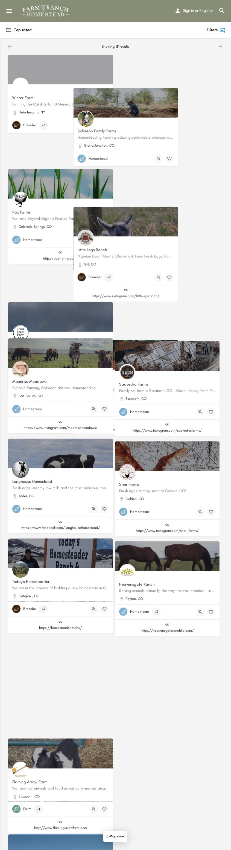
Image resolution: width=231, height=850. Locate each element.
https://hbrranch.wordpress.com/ (60, 712)
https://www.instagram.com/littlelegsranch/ (170, 225)
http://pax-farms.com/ (60, 225)
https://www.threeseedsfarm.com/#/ (60, 323)
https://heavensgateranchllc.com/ (170, 615)
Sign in (188, 10)
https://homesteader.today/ (60, 615)
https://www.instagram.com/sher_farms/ (170, 517)
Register (206, 10)
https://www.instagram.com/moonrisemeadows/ (61, 420)
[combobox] (60, 30)
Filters (216, 30)
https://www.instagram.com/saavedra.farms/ (170, 420)
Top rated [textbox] (23, 30)
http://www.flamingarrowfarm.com (60, 810)
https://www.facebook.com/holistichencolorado (170, 712)
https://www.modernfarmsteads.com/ (170, 323)
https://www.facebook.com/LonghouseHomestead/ (60, 517)
